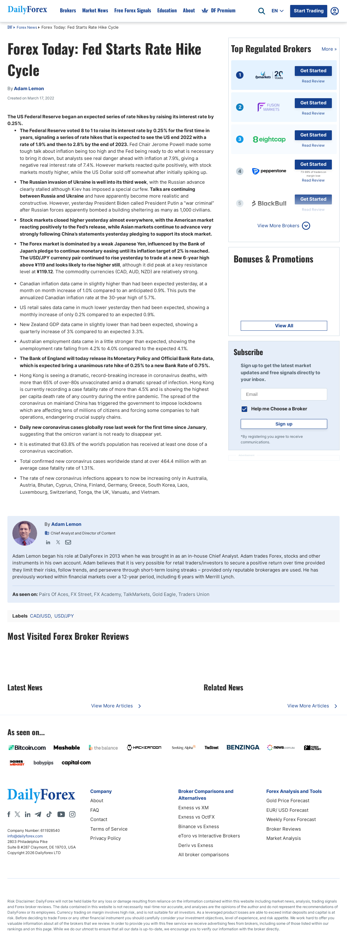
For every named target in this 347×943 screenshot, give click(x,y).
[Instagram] (72, 814)
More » (329, 49)
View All (284, 326)
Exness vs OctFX (196, 817)
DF (9, 28)
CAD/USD (40, 616)
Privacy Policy (105, 838)
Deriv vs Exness (195, 845)
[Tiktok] (49, 814)
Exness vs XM (193, 808)
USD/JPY (64, 616)
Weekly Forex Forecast (291, 819)
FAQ (94, 810)
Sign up (284, 423)
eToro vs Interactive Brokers (209, 836)
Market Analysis (283, 838)
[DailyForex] (41, 795)
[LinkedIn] (27, 814)
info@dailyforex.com (25, 836)
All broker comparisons (203, 854)
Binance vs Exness (198, 826)
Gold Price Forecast (287, 800)
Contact (98, 819)
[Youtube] (61, 814)
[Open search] (261, 11)
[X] (17, 814)
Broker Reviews (283, 829)
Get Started (313, 70)
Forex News (27, 27)
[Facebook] (8, 814)
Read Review (313, 81)
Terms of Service (109, 829)
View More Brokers (278, 225)
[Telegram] (38, 814)
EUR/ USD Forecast (287, 810)
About (96, 800)
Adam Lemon (66, 524)
